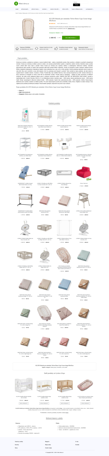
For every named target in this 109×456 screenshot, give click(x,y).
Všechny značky (19, 441)
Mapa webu (48, 444)
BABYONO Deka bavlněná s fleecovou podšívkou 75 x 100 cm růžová (44, 354)
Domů (17, 9)
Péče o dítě (65, 9)
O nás (76, 441)
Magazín (47, 441)
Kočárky (44, 9)
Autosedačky (89, 9)
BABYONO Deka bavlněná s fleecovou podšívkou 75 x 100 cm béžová (83, 325)
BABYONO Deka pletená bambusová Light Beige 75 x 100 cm (44, 296)
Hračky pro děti (54, 9)
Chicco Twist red (83, 183)
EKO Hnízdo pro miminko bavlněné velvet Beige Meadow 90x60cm (45, 325)
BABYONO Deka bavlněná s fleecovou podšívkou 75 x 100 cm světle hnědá (83, 296)
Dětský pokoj (35, 9)
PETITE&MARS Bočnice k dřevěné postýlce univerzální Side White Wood (84, 156)
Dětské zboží (24, 9)
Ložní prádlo (64, 367)
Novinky (17, 444)
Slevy (16, 447)
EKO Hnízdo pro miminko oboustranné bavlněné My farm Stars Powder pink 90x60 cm (64, 267)
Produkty (20, 13)
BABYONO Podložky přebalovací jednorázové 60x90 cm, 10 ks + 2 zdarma (25, 127)
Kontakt (77, 444)
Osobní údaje (48, 447)
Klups (54, 28)
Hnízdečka (59, 367)
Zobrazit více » (71, 28)
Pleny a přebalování (77, 9)
